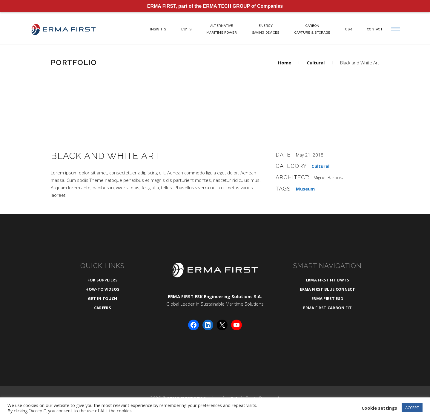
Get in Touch (102, 298)
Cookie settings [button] (379, 408)
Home (284, 63)
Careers (102, 307)
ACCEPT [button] (412, 407)
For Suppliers (102, 280)
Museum (305, 189)
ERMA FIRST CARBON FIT (327, 307)
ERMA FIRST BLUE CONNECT (327, 289)
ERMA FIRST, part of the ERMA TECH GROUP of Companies (215, 6)
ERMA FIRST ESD (327, 298)
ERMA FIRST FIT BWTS (327, 280)
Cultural (316, 63)
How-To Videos (102, 289)
